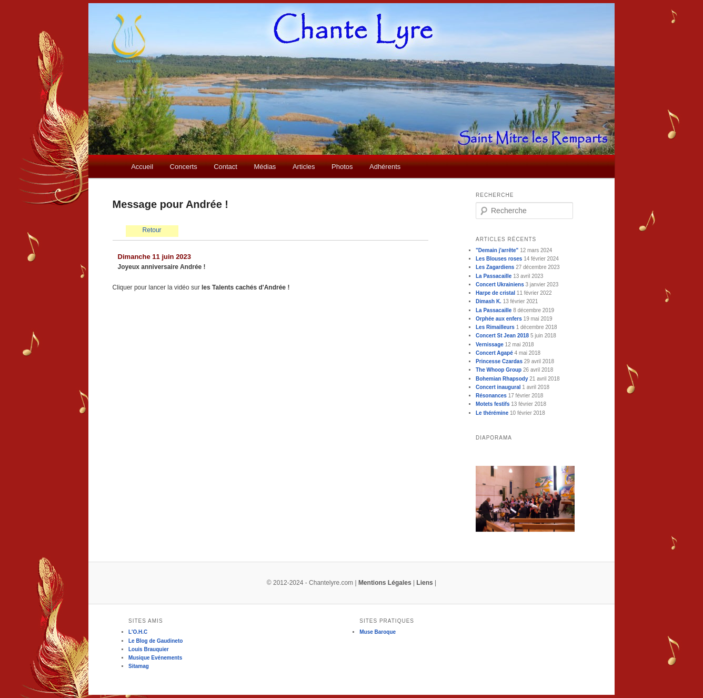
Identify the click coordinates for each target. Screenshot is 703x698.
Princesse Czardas (499, 361)
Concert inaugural (498, 387)
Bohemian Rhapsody (502, 379)
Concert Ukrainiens (500, 284)
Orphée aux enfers (499, 319)
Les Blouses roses (499, 259)
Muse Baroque (377, 632)
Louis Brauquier (148, 649)
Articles (304, 167)
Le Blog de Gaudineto (155, 641)
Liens (424, 582)
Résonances (491, 395)
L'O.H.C (137, 632)
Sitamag (138, 666)
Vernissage (490, 344)
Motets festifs (492, 404)
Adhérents (384, 167)
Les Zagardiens (495, 267)
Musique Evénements (155, 658)
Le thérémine (492, 413)
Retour (152, 230)
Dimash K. (488, 301)
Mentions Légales (384, 582)
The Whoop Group (498, 370)
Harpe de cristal (495, 293)
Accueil (142, 167)
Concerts (183, 167)
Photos (342, 167)
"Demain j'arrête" (497, 250)
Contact (225, 167)
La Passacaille (493, 276)
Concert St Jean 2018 (502, 335)
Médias (265, 167)
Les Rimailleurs (495, 327)
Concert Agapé (494, 353)
